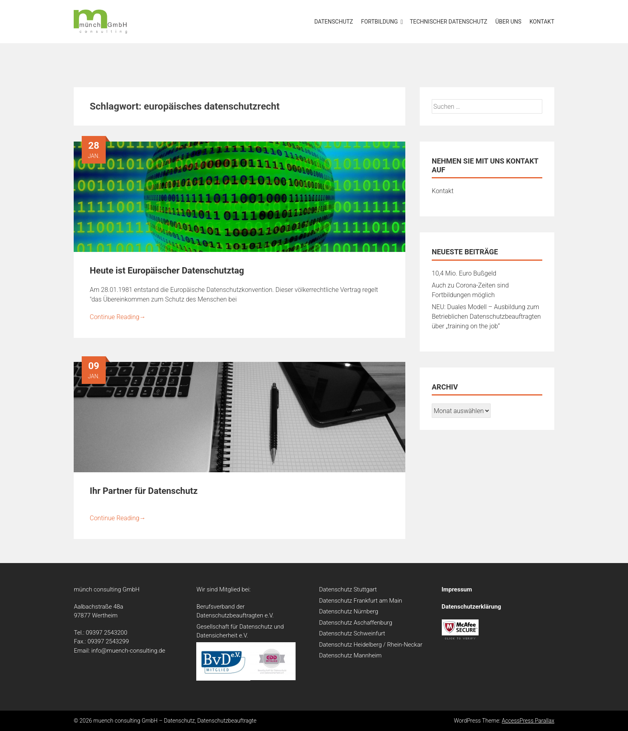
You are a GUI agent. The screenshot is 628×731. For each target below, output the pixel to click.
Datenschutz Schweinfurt (352, 633)
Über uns (508, 21)
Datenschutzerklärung (471, 606)
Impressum (456, 589)
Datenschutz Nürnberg (348, 611)
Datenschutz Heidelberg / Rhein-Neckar (370, 644)
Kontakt (541, 21)
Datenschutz (333, 21)
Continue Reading (118, 317)
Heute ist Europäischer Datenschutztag (167, 271)
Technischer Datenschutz (448, 21)
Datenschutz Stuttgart (347, 589)
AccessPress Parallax (528, 720)
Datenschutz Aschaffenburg (355, 622)
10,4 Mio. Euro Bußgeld (464, 273)
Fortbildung (379, 21)
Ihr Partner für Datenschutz (143, 491)
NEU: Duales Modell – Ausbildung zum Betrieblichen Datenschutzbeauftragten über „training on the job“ (486, 316)
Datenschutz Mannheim (350, 655)
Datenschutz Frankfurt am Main (360, 600)
